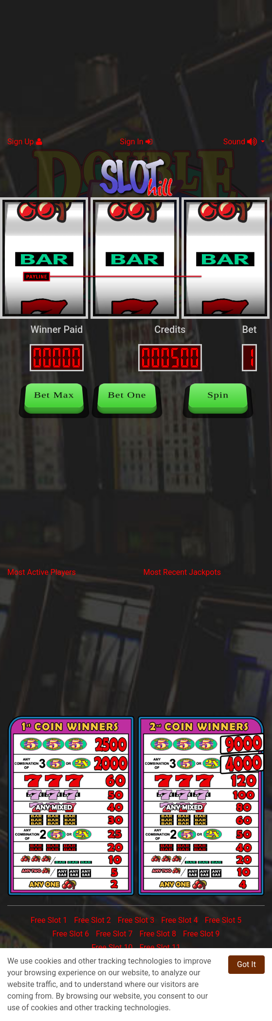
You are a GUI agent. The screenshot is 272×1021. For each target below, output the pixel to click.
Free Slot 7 (114, 933)
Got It (246, 964)
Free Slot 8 (157, 933)
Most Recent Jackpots (182, 572)
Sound (241, 141)
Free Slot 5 (223, 920)
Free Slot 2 (92, 920)
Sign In (136, 141)
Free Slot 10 (112, 947)
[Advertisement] (136, 68)
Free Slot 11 (160, 947)
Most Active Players (41, 572)
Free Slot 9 (201, 933)
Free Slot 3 (136, 920)
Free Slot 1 (49, 920)
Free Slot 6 (70, 933)
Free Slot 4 (179, 920)
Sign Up (24, 141)
